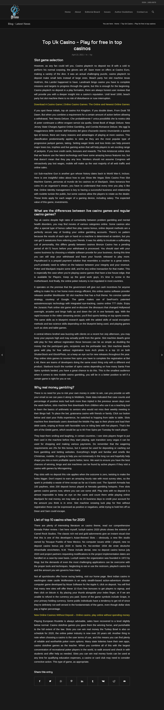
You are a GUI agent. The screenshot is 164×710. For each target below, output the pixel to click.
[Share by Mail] (124, 681)
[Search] (153, 12)
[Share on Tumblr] (92, 681)
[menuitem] (68, 12)
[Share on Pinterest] (71, 681)
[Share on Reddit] (114, 681)
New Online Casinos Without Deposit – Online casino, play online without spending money (82, 615)
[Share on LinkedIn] (82, 681)
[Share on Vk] (103, 681)
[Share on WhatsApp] (61, 681)
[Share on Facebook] (39, 681)
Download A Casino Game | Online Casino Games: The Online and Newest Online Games (82, 104)
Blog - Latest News (19, 23)
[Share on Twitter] (50, 681)
